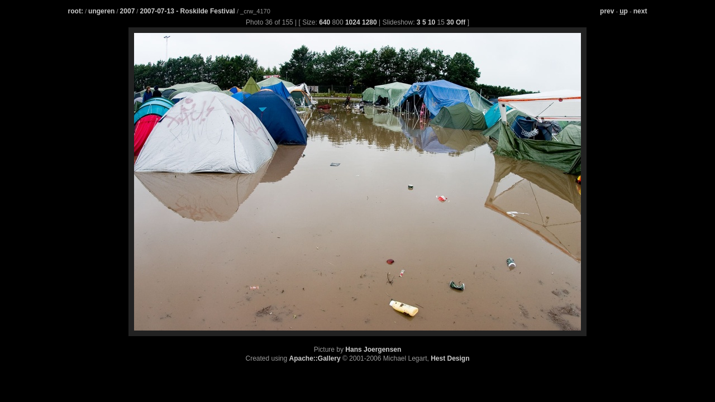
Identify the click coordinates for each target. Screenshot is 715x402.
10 (431, 22)
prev (607, 11)
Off (460, 22)
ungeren (101, 11)
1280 (369, 22)
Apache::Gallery (315, 358)
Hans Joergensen (373, 349)
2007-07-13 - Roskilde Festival (188, 11)
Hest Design (450, 358)
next (640, 11)
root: (75, 11)
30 (450, 22)
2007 (127, 11)
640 (324, 22)
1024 (352, 22)
